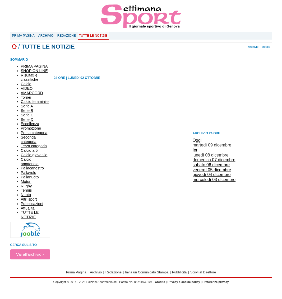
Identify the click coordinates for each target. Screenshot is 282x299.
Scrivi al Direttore (203, 272)
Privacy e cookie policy (184, 281)
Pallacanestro (32, 168)
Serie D (27, 119)
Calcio (26, 84)
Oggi (197, 140)
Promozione (31, 128)
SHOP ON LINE (34, 71)
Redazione (66, 35)
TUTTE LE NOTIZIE (30, 214)
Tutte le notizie (93, 35)
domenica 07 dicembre (214, 160)
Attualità (28, 208)
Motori (26, 181)
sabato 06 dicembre (211, 165)
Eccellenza (30, 124)
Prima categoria (34, 133)
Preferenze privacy (215, 281)
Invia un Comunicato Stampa (146, 272)
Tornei (26, 97)
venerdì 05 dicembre (212, 170)
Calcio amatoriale (30, 161)
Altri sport (29, 199)
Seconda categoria (28, 139)
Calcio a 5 (29, 150)
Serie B (27, 110)
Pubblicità (179, 272)
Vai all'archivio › (30, 254)
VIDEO (27, 88)
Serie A (27, 106)
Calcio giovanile (34, 155)
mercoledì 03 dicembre (214, 179)
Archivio (46, 35)
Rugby (26, 186)
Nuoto (26, 195)
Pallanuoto (30, 177)
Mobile (266, 46)
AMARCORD (32, 93)
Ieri (195, 150)
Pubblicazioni (32, 204)
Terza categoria (34, 146)
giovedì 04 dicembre (212, 174)
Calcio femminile (35, 101)
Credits (160, 281)
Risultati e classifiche (29, 77)
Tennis (26, 190)
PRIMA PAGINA (34, 66)
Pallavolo (28, 172)
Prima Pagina (23, 35)
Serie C (27, 115)
